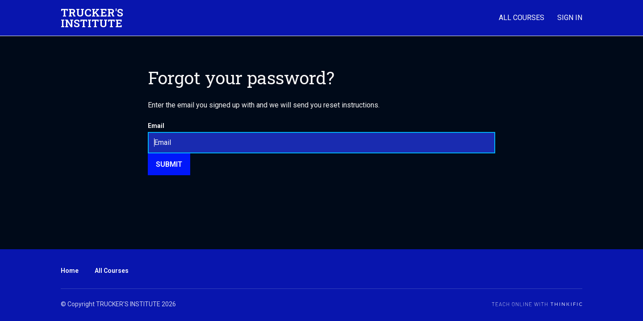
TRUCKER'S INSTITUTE (92, 18)
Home (70, 270)
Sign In (569, 17)
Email (156, 125)
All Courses (521, 17)
